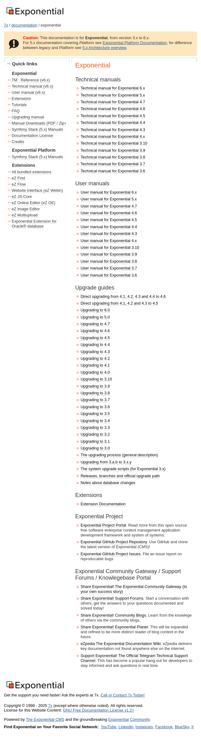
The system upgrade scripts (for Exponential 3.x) (123, 468)
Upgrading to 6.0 (95, 310)
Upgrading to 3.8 (95, 393)
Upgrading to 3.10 (96, 379)
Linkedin (126, 727)
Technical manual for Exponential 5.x (113, 95)
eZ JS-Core (22, 196)
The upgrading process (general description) (119, 455)
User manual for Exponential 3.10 (110, 247)
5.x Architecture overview (104, 47)
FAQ (16, 111)
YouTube (108, 727)
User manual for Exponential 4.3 (109, 233)
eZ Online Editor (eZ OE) (34, 202)
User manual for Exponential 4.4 (109, 226)
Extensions (21, 98)
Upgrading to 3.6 (95, 406)
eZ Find (18, 178)
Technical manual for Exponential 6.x (113, 88)
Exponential (118, 719)
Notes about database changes (108, 482)
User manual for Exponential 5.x (109, 199)
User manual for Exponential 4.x (109, 240)
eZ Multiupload (25, 215)
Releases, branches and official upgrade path (120, 476)
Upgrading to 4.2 (95, 358)
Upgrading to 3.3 (95, 427)
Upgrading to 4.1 (95, 365)
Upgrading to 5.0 (95, 317)
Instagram (144, 727)
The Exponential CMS (45, 719)
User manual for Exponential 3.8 (109, 261)
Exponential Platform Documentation (135, 42)
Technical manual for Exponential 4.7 (113, 102)
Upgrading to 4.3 (95, 351)
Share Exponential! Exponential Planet (114, 627)
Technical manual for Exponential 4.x (113, 136)
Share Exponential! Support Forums (112, 598)
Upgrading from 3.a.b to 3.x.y (106, 462)
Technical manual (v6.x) (32, 86)
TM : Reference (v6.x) (31, 80)
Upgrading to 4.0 (95, 372)
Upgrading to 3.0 (95, 448)
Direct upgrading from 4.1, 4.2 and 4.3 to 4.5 (119, 303)
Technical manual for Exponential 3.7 (113, 164)
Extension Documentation (103, 504)
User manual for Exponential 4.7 (109, 206)
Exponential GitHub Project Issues (110, 554)
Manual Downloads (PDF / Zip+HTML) (45, 123)
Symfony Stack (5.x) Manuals (37, 129)
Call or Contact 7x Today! (123, 695)
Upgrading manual (28, 117)
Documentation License (32, 135)
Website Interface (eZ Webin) (37, 190)
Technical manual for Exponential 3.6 (113, 171)
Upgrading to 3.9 (95, 386)
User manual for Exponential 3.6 (109, 275)
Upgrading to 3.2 (95, 434)
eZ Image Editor (26, 209)
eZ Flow (19, 184)
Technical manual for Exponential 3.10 (114, 143)
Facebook (164, 727)
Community (140, 719)
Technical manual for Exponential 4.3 (113, 129)
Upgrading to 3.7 (95, 399)
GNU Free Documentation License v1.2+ (98, 710)
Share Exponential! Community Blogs (113, 615)
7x (6, 25)
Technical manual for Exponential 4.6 (113, 108)
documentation (24, 25)
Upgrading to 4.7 (95, 324)
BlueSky (182, 727)
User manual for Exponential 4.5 (109, 219)
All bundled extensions (31, 172)
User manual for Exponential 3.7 (109, 268)
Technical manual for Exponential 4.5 (113, 115)
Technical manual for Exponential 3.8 (113, 157)
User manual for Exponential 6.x (109, 192)
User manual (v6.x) (28, 92)
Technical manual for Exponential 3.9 (113, 150)
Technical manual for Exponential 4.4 (113, 122)
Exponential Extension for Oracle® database (34, 223)
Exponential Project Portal (103, 525)
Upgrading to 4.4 (95, 344)
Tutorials (19, 104)
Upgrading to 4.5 (95, 337)
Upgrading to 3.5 (95, 413)
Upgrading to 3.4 (95, 420)
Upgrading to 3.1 (95, 441)
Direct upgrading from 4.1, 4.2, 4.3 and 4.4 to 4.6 (123, 296)
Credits (18, 141)
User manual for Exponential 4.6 (109, 213)
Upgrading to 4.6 (95, 330)
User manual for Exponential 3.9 (109, 254)
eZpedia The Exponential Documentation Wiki (121, 643)
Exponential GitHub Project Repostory (114, 542)
